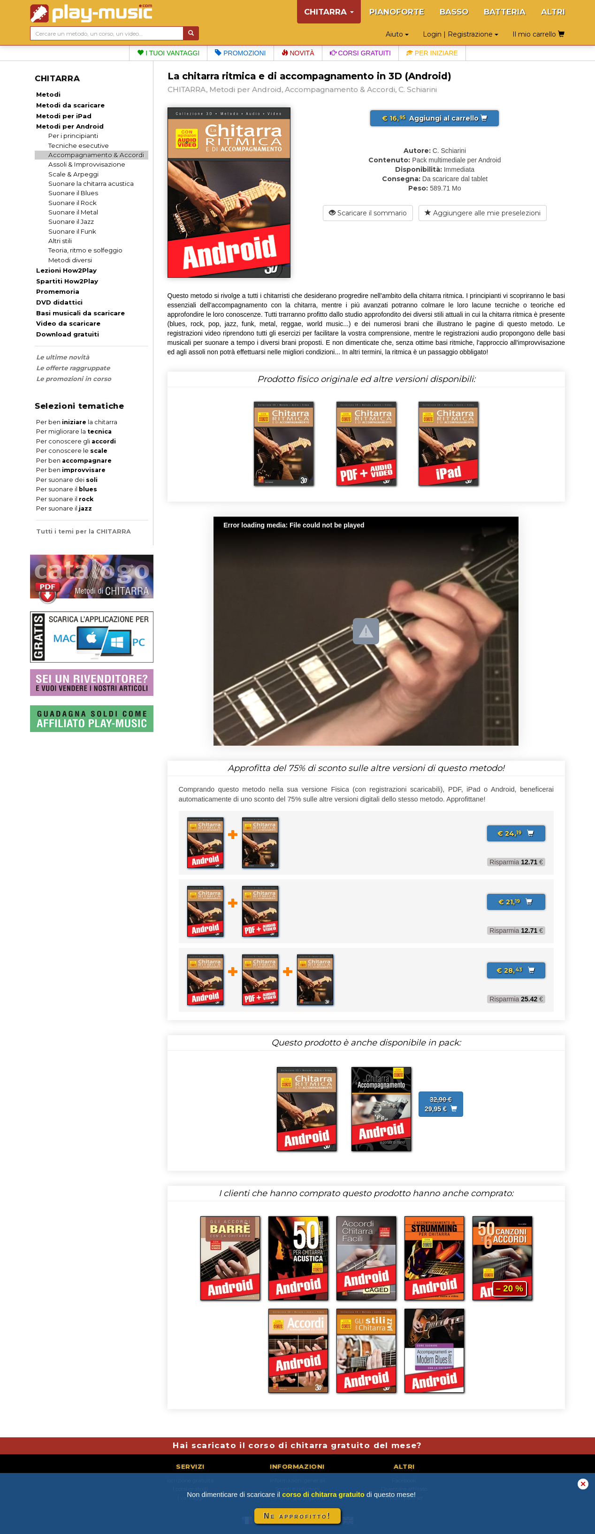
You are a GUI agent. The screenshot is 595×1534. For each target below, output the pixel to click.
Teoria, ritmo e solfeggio (85, 250)
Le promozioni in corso (73, 378)
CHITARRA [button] (329, 11)
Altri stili (60, 240)
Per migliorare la (74, 431)
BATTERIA (505, 11)
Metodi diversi (70, 260)
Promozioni (240, 53)
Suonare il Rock (72, 202)
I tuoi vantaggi (168, 53)
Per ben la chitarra (76, 422)
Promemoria (57, 291)
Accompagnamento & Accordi (96, 155)
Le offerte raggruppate (73, 368)
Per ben (74, 460)
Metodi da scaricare (70, 105)
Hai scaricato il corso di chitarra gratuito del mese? (297, 1445)
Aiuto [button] (397, 34)
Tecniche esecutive (78, 145)
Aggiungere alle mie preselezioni (483, 213)
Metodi (48, 94)
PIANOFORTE (396, 11)
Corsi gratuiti (360, 53)
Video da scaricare (68, 323)
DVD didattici (59, 302)
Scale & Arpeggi (73, 174)
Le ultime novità (62, 357)
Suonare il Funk (72, 231)
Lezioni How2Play (66, 270)
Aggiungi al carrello (434, 118)
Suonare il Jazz (71, 221)
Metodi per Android (70, 126)
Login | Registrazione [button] (460, 34)
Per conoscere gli (76, 441)
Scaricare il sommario (368, 213)
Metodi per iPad (64, 116)
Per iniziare (432, 53)
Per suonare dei (67, 479)
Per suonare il (66, 489)
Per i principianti (73, 135)
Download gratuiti (67, 334)
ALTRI (553, 11)
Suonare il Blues (73, 193)
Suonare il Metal (73, 212)
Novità (298, 53)
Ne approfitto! (297, 1516)
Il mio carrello (538, 34)
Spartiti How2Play (67, 281)
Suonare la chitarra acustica (91, 183)
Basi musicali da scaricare (80, 313)
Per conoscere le (71, 450)
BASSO (454, 11)
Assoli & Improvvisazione (86, 164)
